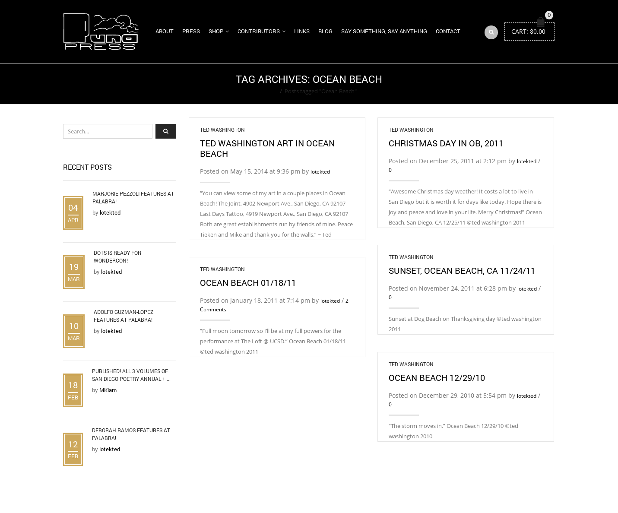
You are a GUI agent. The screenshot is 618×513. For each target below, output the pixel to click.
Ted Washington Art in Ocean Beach (267, 148)
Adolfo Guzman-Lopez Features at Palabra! (123, 315)
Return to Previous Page (522, 84)
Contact (448, 31)
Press (191, 31)
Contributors (259, 31)
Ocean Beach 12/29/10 (437, 377)
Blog (325, 31)
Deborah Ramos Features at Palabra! (131, 434)
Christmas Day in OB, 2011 (446, 143)
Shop (216, 31)
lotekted (320, 171)
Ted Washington (222, 129)
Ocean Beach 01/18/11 (248, 282)
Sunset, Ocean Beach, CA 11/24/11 (462, 270)
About (164, 31)
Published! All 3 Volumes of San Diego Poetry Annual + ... (131, 374)
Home (269, 91)
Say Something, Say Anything (384, 31)
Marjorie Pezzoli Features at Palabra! (133, 197)
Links (302, 31)
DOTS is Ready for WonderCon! (117, 256)
